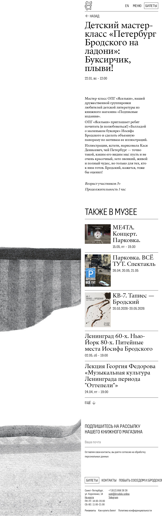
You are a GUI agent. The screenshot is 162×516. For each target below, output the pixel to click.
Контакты (109, 480)
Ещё (88, 402)
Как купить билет (107, 510)
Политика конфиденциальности (135, 510)
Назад (94, 16)
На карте (89, 497)
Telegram (113, 497)
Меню (137, 5)
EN (127, 5)
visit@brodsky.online (119, 494)
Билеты (151, 5)
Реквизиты (90, 510)
